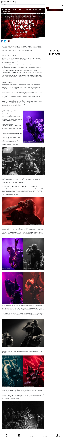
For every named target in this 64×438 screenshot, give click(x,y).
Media (36, 3)
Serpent (37, 13)
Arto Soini (42, 13)
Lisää (54, 9)
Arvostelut (25, 3)
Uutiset (19, 3)
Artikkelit (32, 3)
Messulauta (46, 3)
